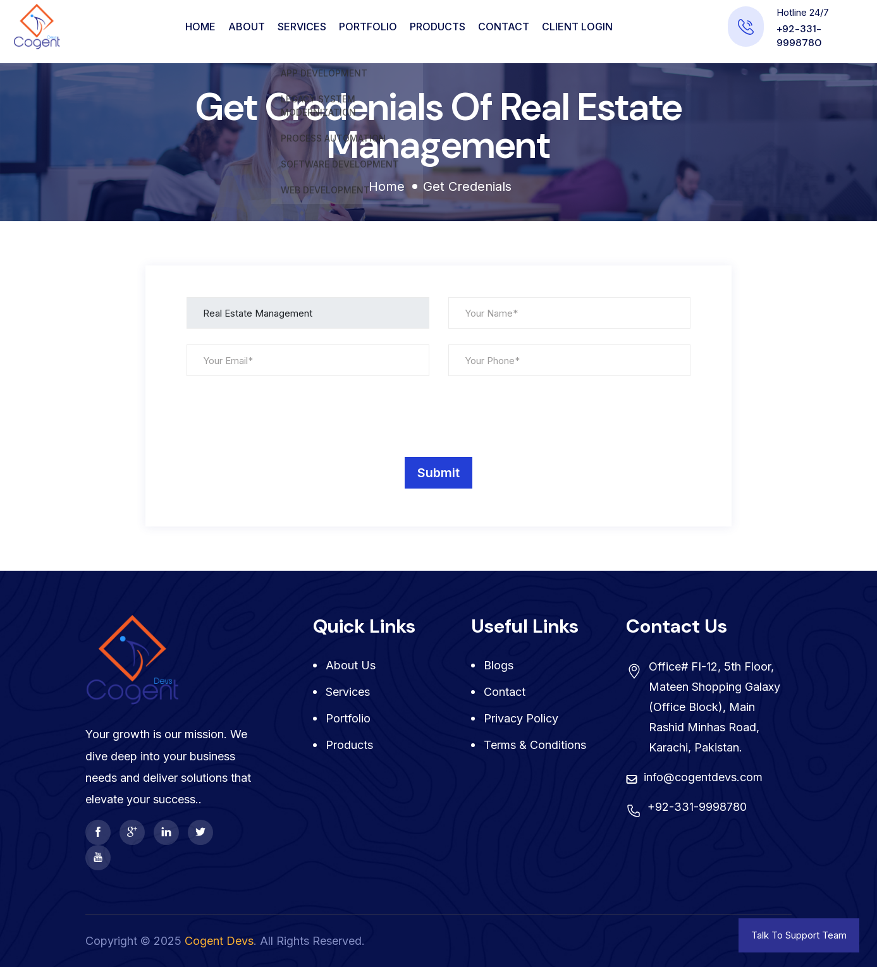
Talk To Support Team (799, 935)
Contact (503, 26)
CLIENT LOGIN (577, 26)
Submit (438, 472)
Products (437, 26)
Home (200, 26)
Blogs (498, 665)
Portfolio (368, 26)
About (246, 26)
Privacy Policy (521, 718)
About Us (351, 665)
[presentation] (283, 416)
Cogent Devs (219, 940)
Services (302, 26)
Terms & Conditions (535, 744)
